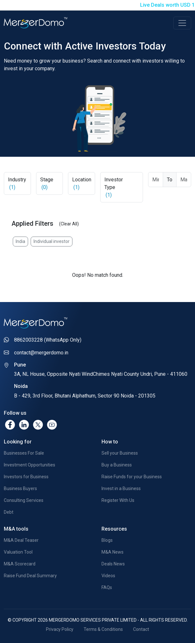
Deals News (113, 563)
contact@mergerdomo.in (41, 353)
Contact (141, 629)
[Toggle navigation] (182, 23)
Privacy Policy (59, 629)
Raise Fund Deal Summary (30, 575)
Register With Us (117, 500)
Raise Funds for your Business (131, 476)
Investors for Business (26, 476)
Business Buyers (20, 488)
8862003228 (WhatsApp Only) (47, 340)
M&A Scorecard (19, 563)
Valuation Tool (18, 552)
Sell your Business (119, 453)
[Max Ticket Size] (183, 179)
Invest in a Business (121, 488)
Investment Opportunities (29, 464)
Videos (108, 575)
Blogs (107, 540)
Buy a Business (116, 464)
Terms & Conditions (103, 629)
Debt (8, 512)
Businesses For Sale (24, 453)
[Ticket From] (155, 179)
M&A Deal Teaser (21, 540)
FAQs (106, 587)
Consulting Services (23, 500)
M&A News (112, 552)
